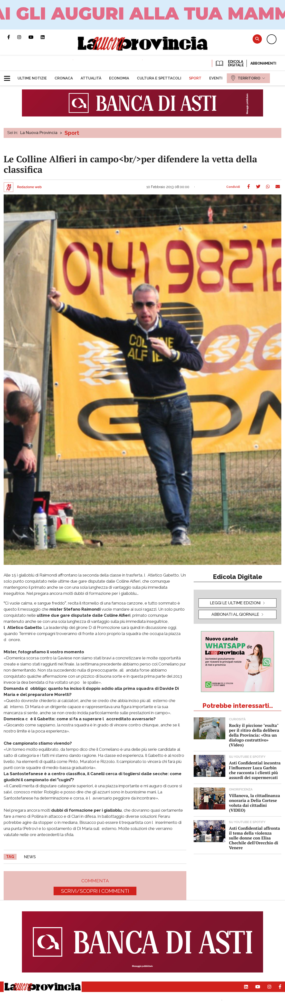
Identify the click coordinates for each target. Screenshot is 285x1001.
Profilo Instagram (22, 37)
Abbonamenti (263, 63)
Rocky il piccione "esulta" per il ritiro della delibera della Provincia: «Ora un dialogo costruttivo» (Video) (254, 735)
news (30, 857)
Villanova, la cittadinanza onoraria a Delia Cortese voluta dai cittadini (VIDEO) (254, 803)
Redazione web (29, 187)
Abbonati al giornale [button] (235, 614)
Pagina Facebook (12, 37)
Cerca (257, 38)
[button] (9, 76)
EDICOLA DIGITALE (229, 63)
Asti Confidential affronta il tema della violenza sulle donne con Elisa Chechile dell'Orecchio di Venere (254, 837)
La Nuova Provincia (38, 132)
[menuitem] (32, 78)
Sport (72, 133)
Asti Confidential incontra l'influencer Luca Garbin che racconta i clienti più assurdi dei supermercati (255, 770)
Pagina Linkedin (46, 37)
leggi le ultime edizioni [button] (235, 602)
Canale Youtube (34, 37)
